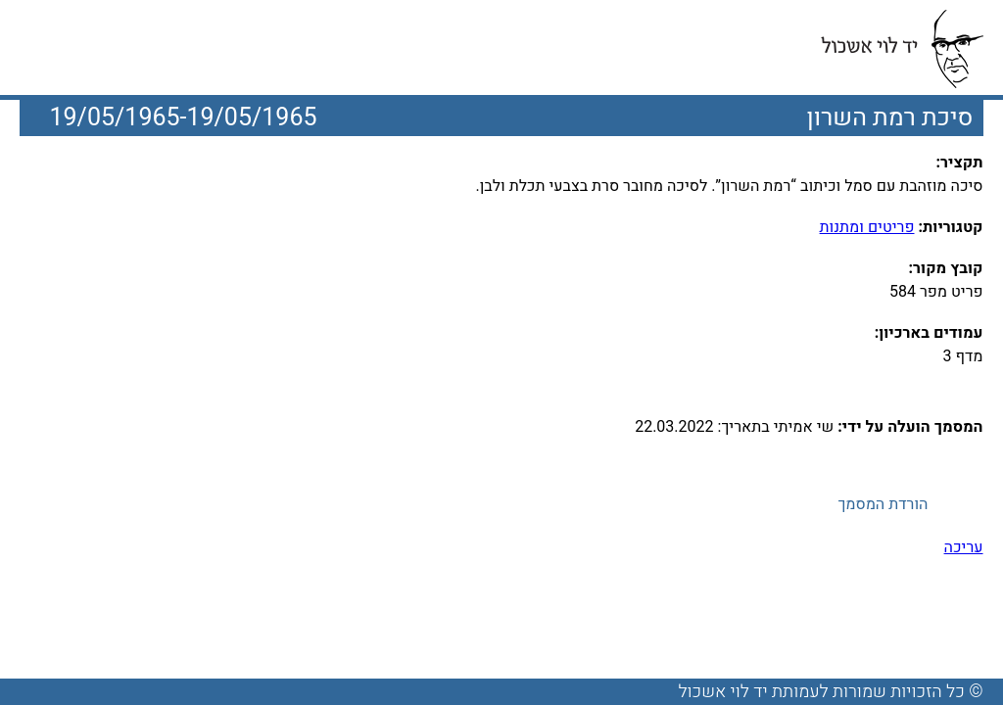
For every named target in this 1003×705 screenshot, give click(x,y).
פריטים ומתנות (867, 227)
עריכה (963, 547)
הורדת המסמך (882, 504)
